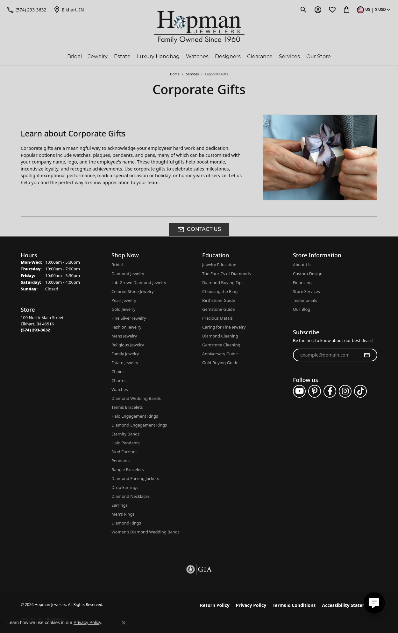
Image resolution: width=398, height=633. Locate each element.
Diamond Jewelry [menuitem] (127, 273)
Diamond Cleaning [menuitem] (220, 336)
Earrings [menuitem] (119, 505)
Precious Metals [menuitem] (217, 318)
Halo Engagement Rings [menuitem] (134, 416)
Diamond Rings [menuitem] (126, 523)
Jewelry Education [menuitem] (219, 265)
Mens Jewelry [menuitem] (124, 336)
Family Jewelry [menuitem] (125, 354)
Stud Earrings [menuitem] (124, 452)
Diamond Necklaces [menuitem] (130, 496)
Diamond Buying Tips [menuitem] (223, 282)
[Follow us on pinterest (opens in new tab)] (314, 391)
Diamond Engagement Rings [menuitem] (139, 425)
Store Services (306, 291)
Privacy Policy (251, 605)
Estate (122, 56)
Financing (302, 282)
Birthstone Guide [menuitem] (218, 300)
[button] (304, 9)
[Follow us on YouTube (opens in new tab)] (299, 391)
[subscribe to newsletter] (367, 355)
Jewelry (98, 56)
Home (175, 74)
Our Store (318, 56)
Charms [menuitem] (118, 380)
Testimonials (305, 300)
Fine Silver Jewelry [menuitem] (128, 318)
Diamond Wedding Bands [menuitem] (136, 398)
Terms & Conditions (294, 605)
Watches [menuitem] (119, 389)
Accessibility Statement (348, 605)
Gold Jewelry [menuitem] (123, 309)
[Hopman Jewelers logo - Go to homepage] (199, 27)
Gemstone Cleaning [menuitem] (221, 345)
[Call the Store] (35, 330)
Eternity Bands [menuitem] (125, 434)
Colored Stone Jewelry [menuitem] (132, 291)
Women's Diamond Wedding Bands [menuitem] (145, 532)
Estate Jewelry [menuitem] (124, 362)
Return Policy (215, 605)
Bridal (74, 56)
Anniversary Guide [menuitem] (220, 354)
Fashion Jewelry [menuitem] (126, 327)
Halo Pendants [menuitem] (125, 443)
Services (289, 56)
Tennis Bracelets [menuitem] (127, 407)
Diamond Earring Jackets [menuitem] (135, 478)
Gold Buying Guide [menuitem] (220, 362)
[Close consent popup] (124, 623)
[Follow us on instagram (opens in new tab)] (345, 391)
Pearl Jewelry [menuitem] (123, 300)
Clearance (260, 56)
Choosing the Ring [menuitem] (220, 291)
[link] (26, 9)
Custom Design (308, 273)
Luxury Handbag (158, 56)
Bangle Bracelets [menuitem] (127, 469)
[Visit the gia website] (199, 569)
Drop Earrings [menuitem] (124, 487)
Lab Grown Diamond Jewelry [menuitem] (138, 282)
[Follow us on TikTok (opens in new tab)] (360, 391)
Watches (197, 56)
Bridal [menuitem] (117, 265)
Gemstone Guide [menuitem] (218, 309)
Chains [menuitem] (117, 371)
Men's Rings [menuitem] (123, 514)
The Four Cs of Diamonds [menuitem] (226, 273)
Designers (228, 56)
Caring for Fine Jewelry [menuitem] (224, 327)
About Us (302, 265)
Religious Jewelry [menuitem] (127, 345)
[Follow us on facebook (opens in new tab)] (329, 391)
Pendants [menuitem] (120, 460)
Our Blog (301, 309)
